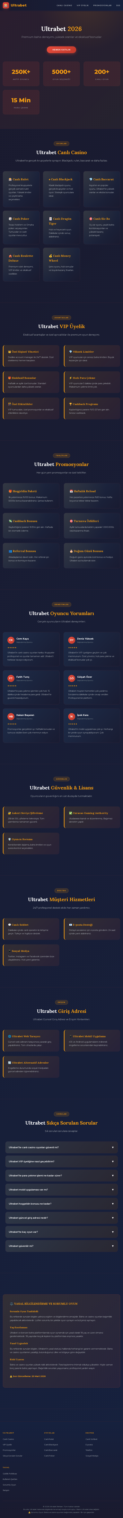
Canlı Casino (64, 5)
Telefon (89, 1450)
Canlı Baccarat (50, 1450)
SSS (118, 5)
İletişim (6, 1490)
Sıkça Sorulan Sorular (12, 1456)
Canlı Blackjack (51, 1444)
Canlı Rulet (49, 1439)
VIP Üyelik (83, 5)
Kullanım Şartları (10, 1479)
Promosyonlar (102, 5)
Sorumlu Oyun (9, 1485)
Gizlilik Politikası (10, 1473)
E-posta (89, 1444)
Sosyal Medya (92, 1456)
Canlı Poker (49, 1456)
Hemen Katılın (61, 50)
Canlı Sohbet (91, 1439)
